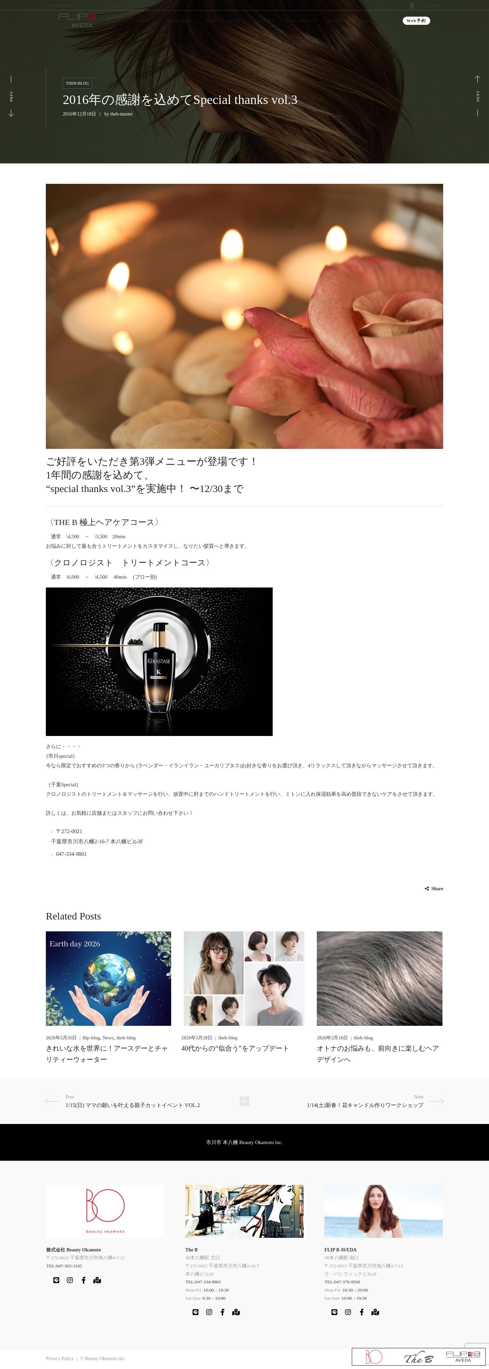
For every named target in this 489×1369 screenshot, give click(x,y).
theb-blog (77, 83)
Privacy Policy (60, 1358)
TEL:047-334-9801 (203, 1281)
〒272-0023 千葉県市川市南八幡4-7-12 (85, 1257)
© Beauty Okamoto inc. (103, 1358)
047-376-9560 (430, 5)
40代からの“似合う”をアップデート (235, 1048)
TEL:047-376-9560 (342, 1281)
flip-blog (91, 1037)
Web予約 (416, 20)
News (108, 1037)
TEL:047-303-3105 (64, 1265)
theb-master (121, 114)
